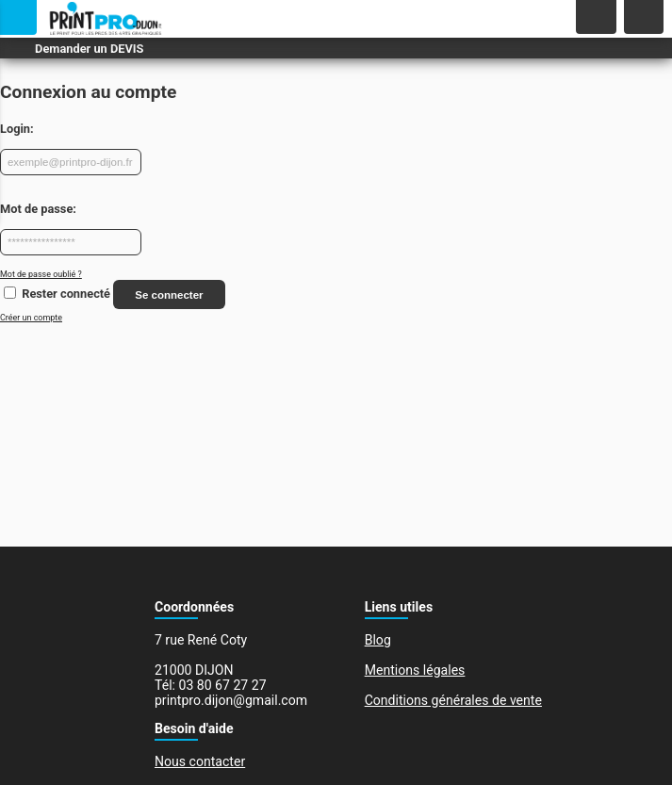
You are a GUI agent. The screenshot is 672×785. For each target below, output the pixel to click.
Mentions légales (415, 670)
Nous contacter (200, 761)
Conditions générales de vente (453, 700)
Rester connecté (66, 294)
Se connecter (169, 295)
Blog (378, 639)
